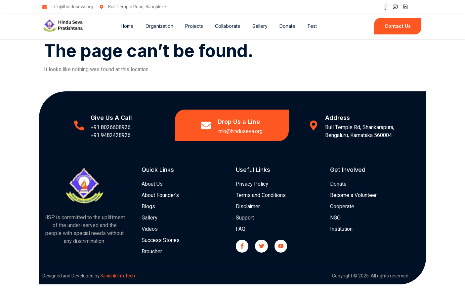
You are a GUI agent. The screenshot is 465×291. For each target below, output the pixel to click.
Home (127, 26)
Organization (159, 26)
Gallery (260, 26)
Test (312, 26)
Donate (287, 26)
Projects (194, 26)
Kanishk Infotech (118, 275)
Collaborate (227, 26)
